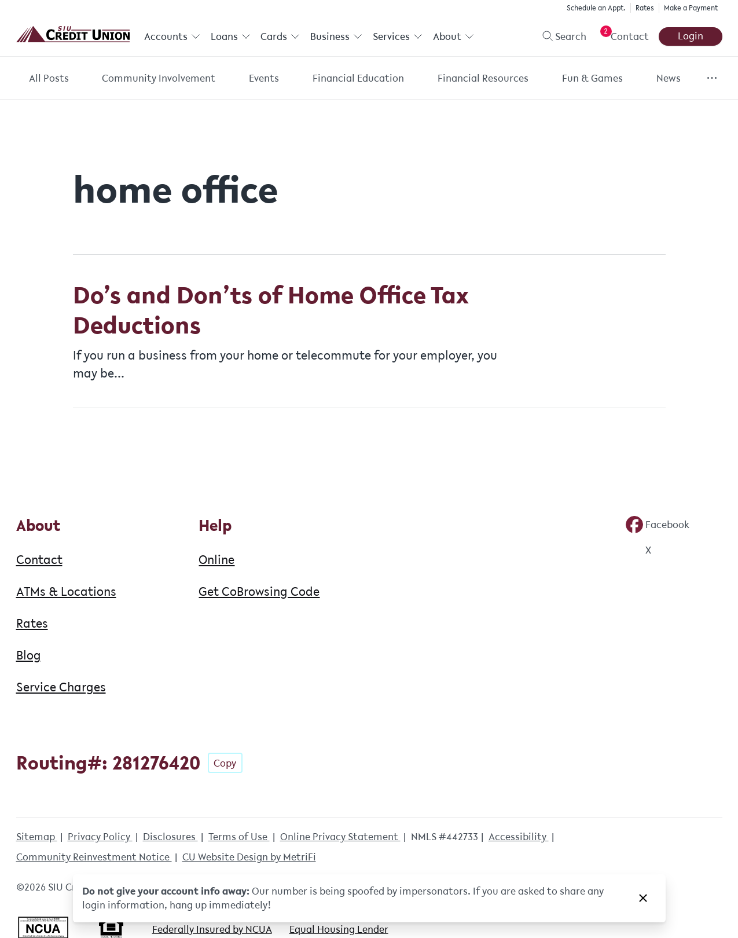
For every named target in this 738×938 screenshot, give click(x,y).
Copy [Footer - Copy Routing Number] (225, 763)
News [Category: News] (668, 78)
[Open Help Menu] (622, 36)
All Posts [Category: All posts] (49, 78)
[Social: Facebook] (657, 524)
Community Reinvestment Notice (94, 857)
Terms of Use (239, 837)
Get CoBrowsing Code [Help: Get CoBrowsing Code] (259, 591)
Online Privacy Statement (340, 837)
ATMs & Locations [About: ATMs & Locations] (66, 591)
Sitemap (36, 837)
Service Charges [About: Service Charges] (61, 686)
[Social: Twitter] (638, 550)
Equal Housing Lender (338, 929)
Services (397, 36)
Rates (645, 8)
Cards (280, 36)
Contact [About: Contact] (39, 559)
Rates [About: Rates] (32, 623)
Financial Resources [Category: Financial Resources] (483, 78)
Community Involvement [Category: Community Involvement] (158, 78)
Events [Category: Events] (264, 78)
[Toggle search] (559, 36)
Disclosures (170, 837)
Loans (230, 36)
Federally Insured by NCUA (212, 929)
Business (336, 36)
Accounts (172, 36)
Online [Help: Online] (216, 559)
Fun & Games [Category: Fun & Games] (592, 78)
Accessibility (519, 837)
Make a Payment (691, 8)
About (452, 36)
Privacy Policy (100, 837)
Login (690, 36)
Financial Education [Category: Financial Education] (358, 78)
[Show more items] (712, 78)
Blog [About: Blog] (28, 655)
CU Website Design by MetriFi (249, 857)
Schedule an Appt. (596, 8)
